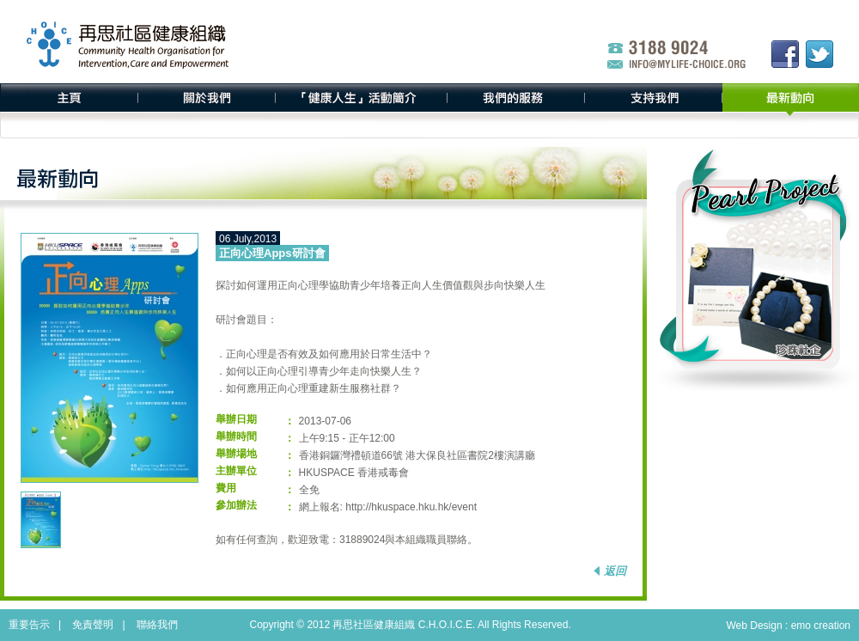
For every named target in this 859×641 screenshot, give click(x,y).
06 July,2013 (248, 239)
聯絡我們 (157, 625)
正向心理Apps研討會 (272, 253)
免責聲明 (92, 625)
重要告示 (29, 625)
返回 (615, 571)
